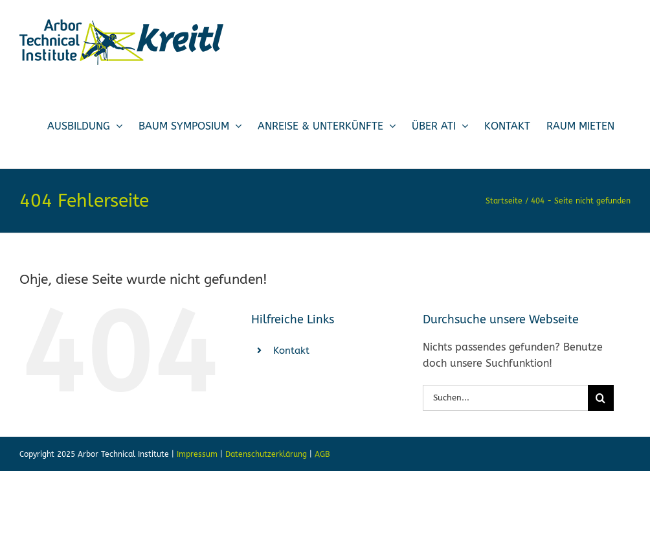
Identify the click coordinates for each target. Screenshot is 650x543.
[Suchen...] (505, 398)
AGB (322, 454)
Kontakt (291, 350)
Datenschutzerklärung (266, 454)
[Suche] (601, 398)
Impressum (197, 454)
